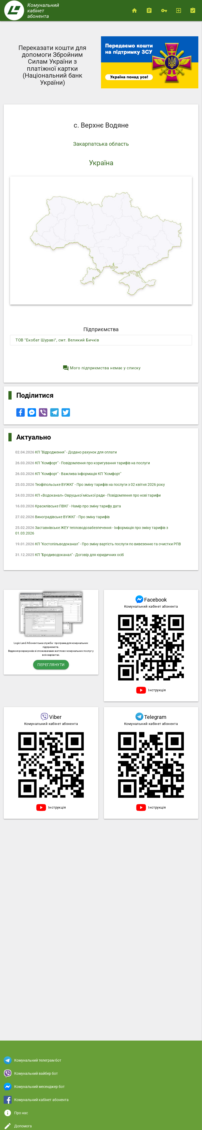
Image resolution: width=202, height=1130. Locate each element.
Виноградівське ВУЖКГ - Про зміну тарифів (62, 517)
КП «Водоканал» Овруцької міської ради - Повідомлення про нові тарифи (88, 495)
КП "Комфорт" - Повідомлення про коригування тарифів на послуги (82, 463)
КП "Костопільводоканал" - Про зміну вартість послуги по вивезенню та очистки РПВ (98, 544)
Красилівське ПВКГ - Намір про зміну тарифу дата (68, 506)
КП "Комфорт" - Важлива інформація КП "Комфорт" (68, 474)
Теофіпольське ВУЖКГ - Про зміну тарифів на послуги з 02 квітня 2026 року (90, 484)
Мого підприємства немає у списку (101, 368)
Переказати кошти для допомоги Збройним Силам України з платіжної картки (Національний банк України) (52, 65)
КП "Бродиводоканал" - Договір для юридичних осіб (69, 555)
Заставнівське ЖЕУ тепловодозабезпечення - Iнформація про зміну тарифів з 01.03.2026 (91, 530)
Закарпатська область (101, 144)
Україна (101, 163)
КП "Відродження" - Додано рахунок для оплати (66, 452)
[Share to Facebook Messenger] (32, 415)
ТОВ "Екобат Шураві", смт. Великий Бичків (57, 340)
